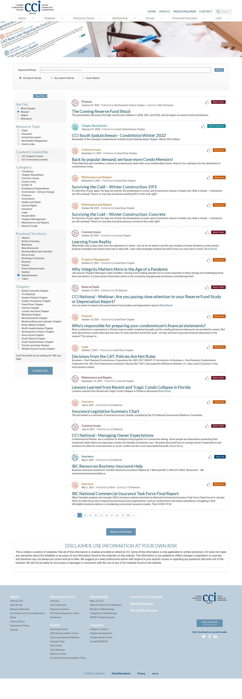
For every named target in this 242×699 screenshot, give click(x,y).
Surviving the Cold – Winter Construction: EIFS (114, 188)
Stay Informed (210, 643)
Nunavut (23, 261)
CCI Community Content (32, 159)
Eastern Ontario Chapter (31, 297)
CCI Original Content (29, 156)
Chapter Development (101, 653)
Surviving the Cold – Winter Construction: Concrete (118, 216)
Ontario (23, 265)
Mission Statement (19, 629)
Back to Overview (121, 551)
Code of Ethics (17, 641)
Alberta (22, 237)
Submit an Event (58, 674)
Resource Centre (83, 18)
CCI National (25, 294)
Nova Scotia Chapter (30, 335)
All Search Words (29, 78)
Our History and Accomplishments (27, 633)
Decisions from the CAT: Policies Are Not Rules (114, 370)
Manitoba (24, 244)
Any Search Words (62, 78)
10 (127, 534)
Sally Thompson (165, 105)
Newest (22, 111)
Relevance (24, 118)
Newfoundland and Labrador (34, 251)
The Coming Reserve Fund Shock (101, 111)
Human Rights (26, 205)
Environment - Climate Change (35, 191)
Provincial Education (184, 18)
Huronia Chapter (27, 307)
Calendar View (57, 661)
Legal (21, 212)
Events (150, 18)
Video (22, 130)
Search (219, 70)
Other (112, 505)
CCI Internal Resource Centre (64, 633)
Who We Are (16, 625)
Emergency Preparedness (32, 188)
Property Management (31, 219)
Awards (14, 650)
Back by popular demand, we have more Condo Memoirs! (122, 160)
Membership (120, 18)
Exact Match (90, 78)
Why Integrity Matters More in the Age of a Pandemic (120, 277)
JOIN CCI (164, 11)
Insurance (24, 209)
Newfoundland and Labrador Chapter (38, 321)
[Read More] (79, 256)
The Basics (24, 171)
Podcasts (24, 133)
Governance (25, 198)
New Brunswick (27, 248)
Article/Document (28, 137)
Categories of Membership (103, 633)
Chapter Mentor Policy (101, 657)
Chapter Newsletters (30, 174)
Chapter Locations (99, 649)
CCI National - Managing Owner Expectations (113, 451)
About (22, 18)
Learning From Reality (91, 245)
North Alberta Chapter (30, 324)
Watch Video (218, 102)
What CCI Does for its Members (106, 625)
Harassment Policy (19, 646)
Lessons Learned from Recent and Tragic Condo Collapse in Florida (131, 402)
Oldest (22, 115)
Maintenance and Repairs (32, 222)
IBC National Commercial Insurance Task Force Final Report (125, 511)
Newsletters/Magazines (31, 140)
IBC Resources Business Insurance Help (107, 483)
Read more (219, 151)
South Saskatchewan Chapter (34, 341)
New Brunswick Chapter (31, 318)
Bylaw (13, 637)
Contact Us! (40, 370)
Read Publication (216, 126)
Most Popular (25, 108)
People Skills (25, 215)
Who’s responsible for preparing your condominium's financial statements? (139, 338)
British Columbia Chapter (32, 290)
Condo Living (26, 181)
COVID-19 (24, 185)
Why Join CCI (96, 621)
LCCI (219, 18)
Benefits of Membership (102, 629)
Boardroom (55, 637)
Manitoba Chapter (28, 314)
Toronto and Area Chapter (32, 345)
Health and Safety (28, 202)
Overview (54, 621)
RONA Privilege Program (102, 637)
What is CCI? (16, 621)
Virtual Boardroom (144, 630)
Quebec (23, 272)
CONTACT (205, 11)
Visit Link (220, 474)
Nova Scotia (25, 254)
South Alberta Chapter (30, 338)
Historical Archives (59, 629)
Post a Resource (58, 625)
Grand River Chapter (29, 304)
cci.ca (155, 694)
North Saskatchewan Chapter (34, 328)
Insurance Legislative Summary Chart (105, 426)
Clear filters (40, 96)
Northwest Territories (30, 258)
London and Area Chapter (32, 311)
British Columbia (27, 241)
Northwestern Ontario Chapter (35, 331)
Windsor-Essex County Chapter (35, 348)
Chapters (49, 18)
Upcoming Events (59, 649)
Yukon (22, 278)
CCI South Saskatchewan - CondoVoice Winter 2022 (119, 136)
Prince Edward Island (30, 268)
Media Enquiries (184, 11)
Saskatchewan (26, 275)
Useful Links (25, 144)
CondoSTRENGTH (99, 661)
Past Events (56, 666)
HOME (152, 11)
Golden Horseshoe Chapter (33, 301)
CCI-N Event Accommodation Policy (68, 678)
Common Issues (27, 178)
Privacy (141, 694)
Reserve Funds (26, 226)
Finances (23, 195)
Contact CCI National (146, 617)
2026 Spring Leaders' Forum (64, 653)
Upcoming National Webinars (64, 657)
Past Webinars (57, 670)
